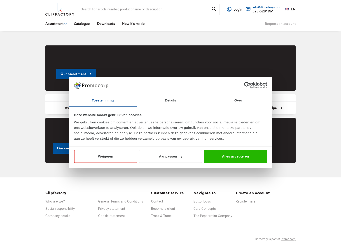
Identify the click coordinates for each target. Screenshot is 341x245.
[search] (149, 9)
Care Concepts (205, 209)
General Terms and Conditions (120, 201)
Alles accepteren (235, 156)
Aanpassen (170, 156)
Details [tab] (170, 100)
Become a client (163, 209)
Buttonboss (202, 201)
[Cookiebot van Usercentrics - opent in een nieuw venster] (247, 85)
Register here (245, 201)
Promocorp (288, 239)
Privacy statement (111, 209)
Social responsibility (60, 209)
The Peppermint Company (213, 216)
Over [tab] (238, 100)
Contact (157, 201)
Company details (57, 216)
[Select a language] (288, 9)
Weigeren (105, 156)
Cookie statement (111, 216)
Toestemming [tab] (103, 100)
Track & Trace (161, 216)
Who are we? (55, 201)
